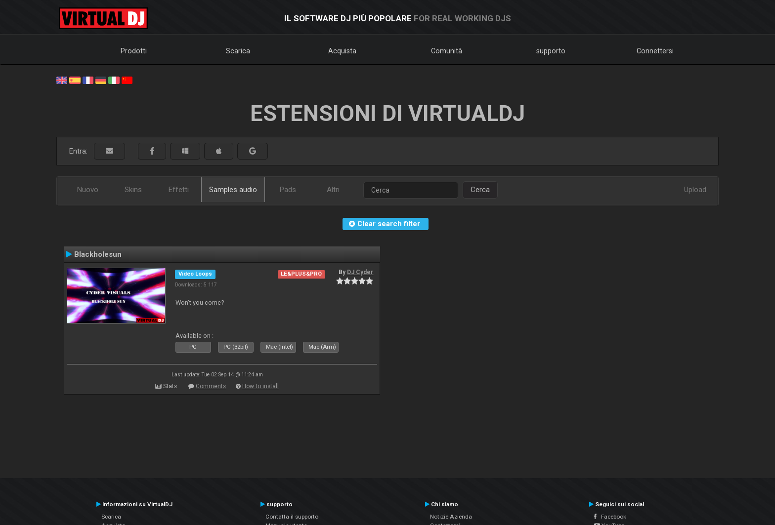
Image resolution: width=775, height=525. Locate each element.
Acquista (342, 51)
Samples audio (233, 189)
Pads (288, 189)
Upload (695, 189)
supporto (550, 51)
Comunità (446, 51)
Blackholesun (98, 254)
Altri (333, 189)
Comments (211, 386)
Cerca (480, 189)
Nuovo (87, 189)
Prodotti (134, 51)
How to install (260, 386)
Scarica (238, 51)
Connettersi (655, 51)
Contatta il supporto (291, 516)
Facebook (610, 516)
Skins (133, 189)
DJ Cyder (360, 272)
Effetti (179, 189)
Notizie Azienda (451, 516)
